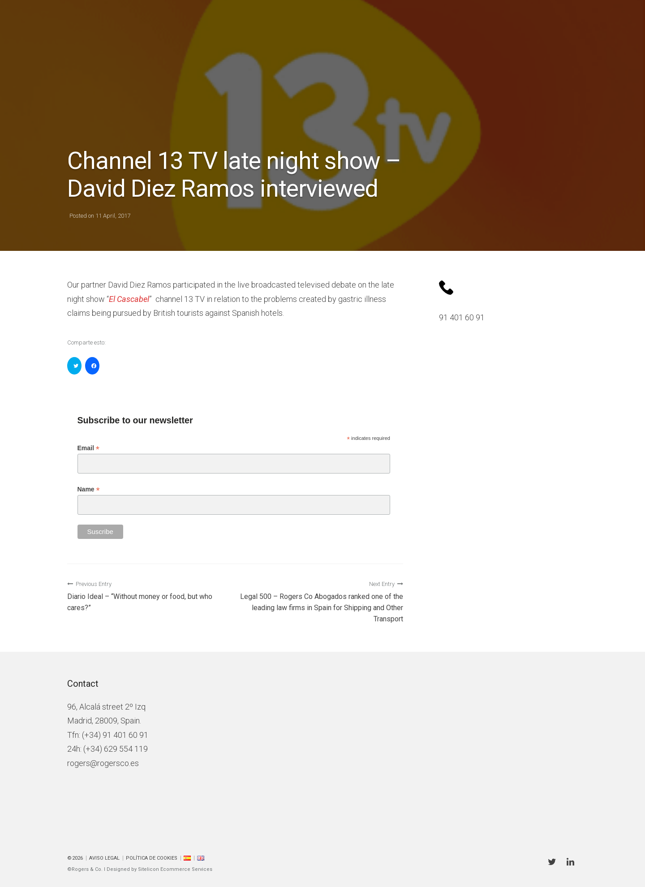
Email (88, 448)
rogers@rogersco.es (103, 763)
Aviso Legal (104, 858)
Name (88, 489)
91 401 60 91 (462, 317)
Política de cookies (151, 858)
